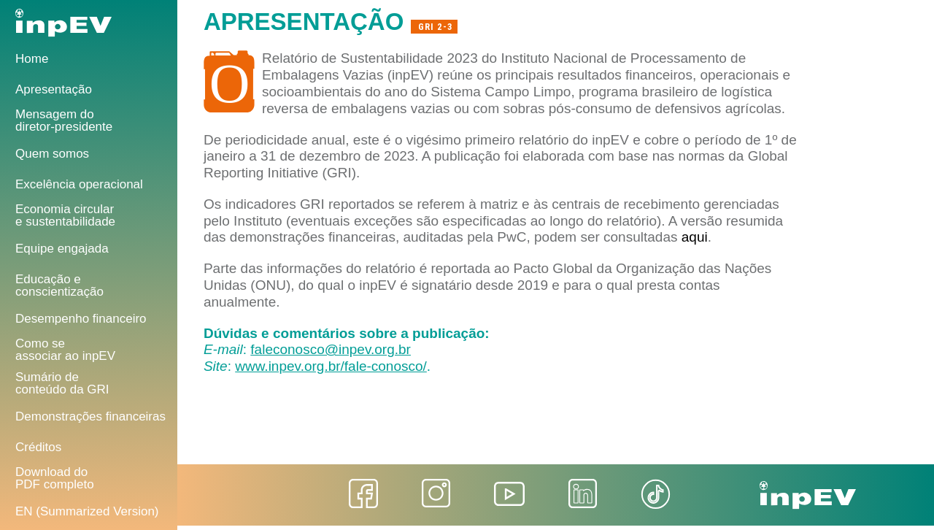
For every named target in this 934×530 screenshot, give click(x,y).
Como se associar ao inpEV (65, 350)
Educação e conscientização (59, 285)
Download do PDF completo (54, 478)
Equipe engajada (62, 249)
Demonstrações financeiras (90, 416)
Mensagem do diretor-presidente (63, 120)
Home (31, 59)
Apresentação (53, 89)
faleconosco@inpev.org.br (330, 349)
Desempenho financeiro (81, 319)
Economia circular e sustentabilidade (65, 215)
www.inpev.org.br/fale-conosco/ (331, 366)
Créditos (38, 447)
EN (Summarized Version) (87, 511)
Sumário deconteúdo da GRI (62, 383)
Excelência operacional (79, 184)
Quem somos (52, 154)
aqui (695, 237)
